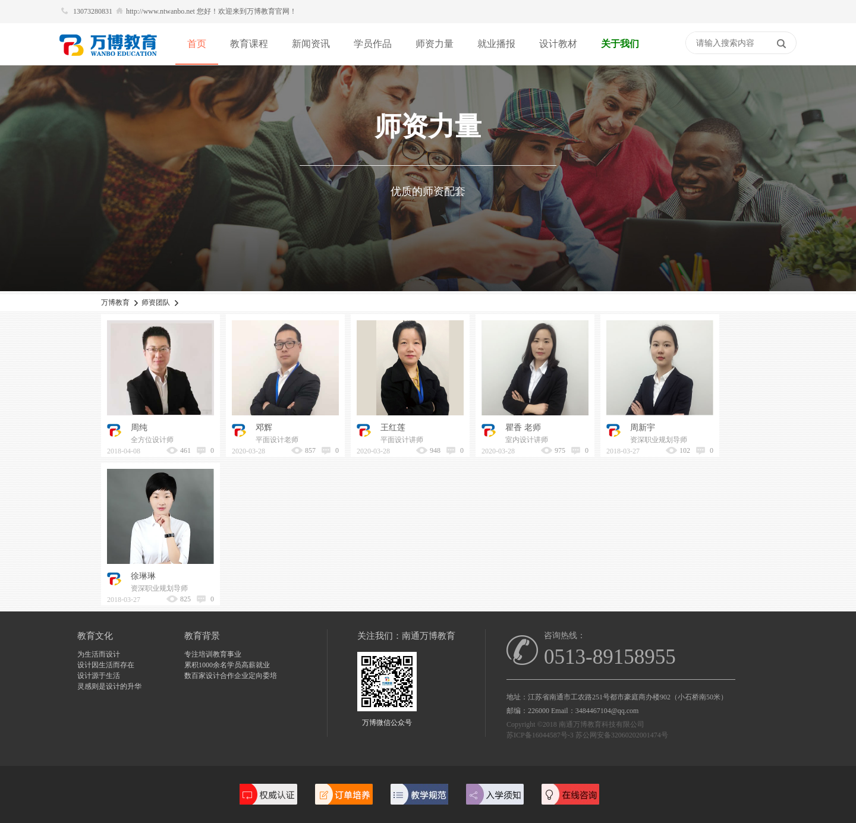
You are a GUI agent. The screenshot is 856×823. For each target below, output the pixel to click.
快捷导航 (679, 44)
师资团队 (155, 302)
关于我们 (620, 44)
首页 (196, 44)
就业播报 (496, 44)
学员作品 (373, 44)
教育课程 (249, 44)
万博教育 (115, 302)
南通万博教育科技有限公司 (601, 724)
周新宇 (642, 427)
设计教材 (558, 44)
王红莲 (392, 427)
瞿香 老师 (523, 427)
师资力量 (435, 44)
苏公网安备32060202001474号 (621, 735)
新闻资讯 (311, 44)
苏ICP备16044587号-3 (540, 735)
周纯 (139, 427)
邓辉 (264, 427)
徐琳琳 (143, 576)
